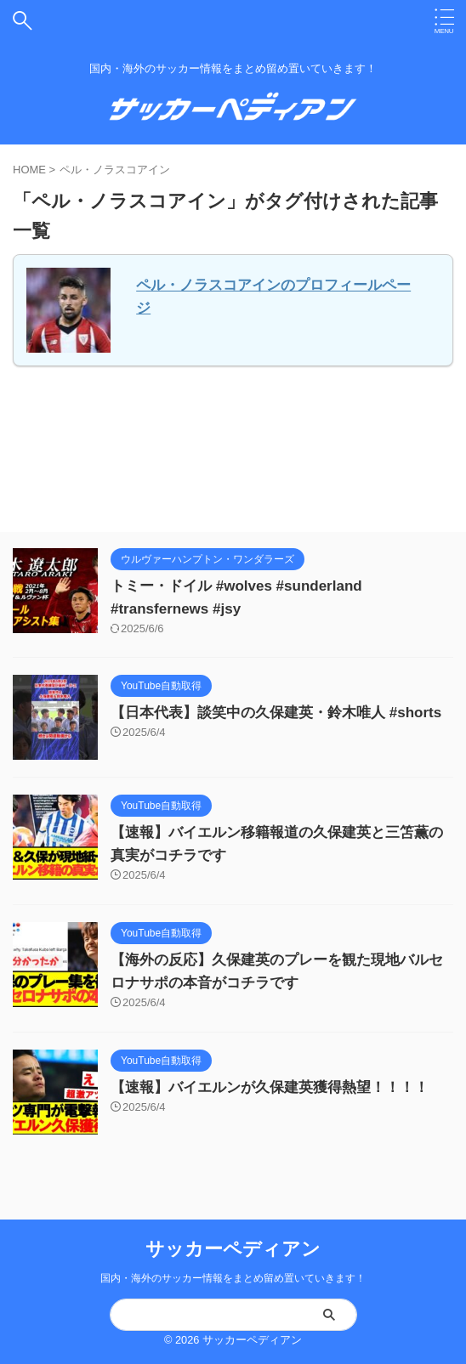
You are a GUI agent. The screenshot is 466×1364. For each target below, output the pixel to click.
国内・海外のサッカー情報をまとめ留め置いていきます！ (233, 1278)
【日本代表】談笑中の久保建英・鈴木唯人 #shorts (276, 713)
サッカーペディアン (233, 1248)
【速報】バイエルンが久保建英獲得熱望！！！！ (270, 1087)
